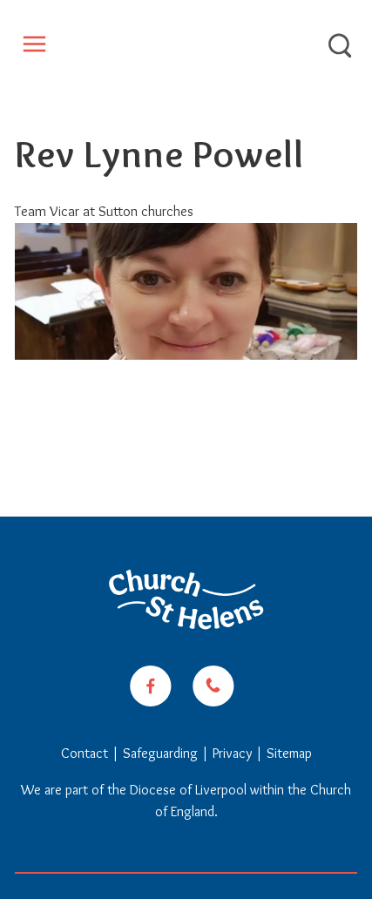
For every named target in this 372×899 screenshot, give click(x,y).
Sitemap (289, 753)
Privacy (232, 753)
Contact (86, 753)
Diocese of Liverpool (188, 789)
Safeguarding (160, 753)
